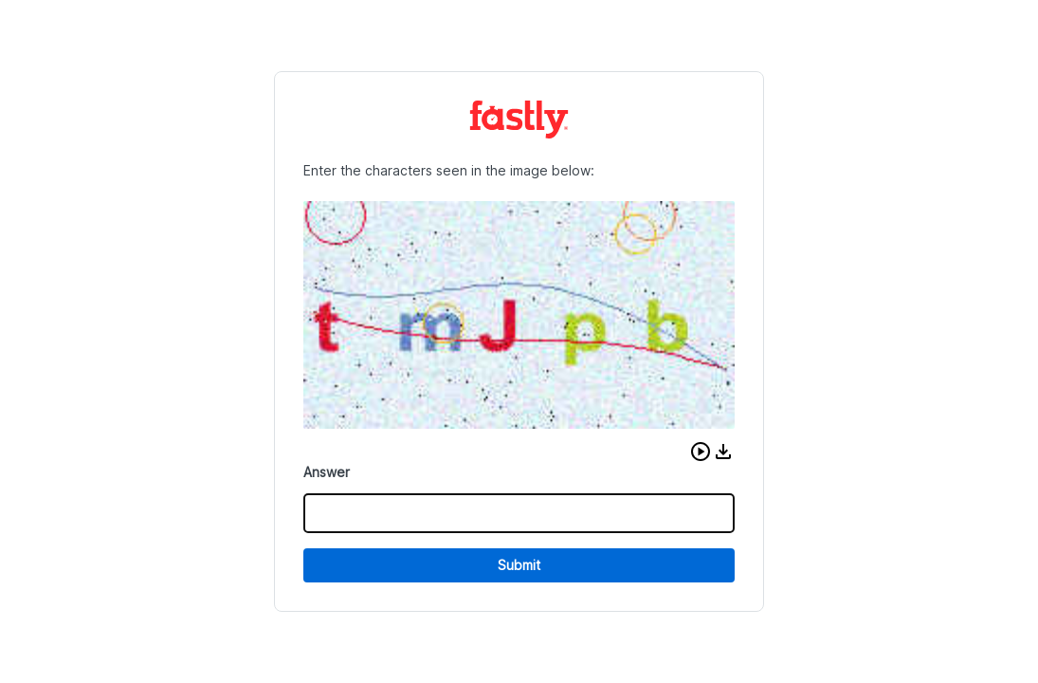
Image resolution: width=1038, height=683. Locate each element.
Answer (326, 472)
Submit (519, 565)
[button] (700, 451)
